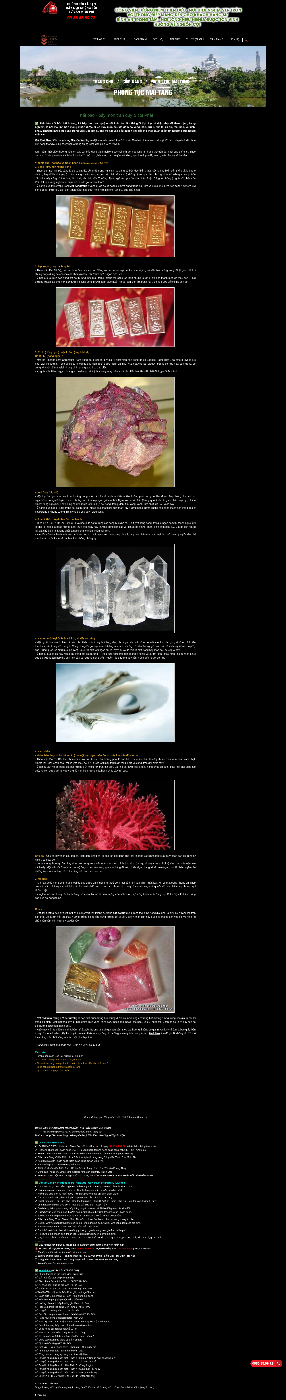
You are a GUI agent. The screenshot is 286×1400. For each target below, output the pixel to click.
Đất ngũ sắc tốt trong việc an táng (56, 1278)
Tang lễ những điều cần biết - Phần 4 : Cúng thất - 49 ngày (69, 1369)
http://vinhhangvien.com (60, 1264)
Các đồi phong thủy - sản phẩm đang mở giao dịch (65, 1326)
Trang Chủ (87, 40)
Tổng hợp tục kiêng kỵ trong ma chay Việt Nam (63, 1355)
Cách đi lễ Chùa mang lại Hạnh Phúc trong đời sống (66, 1296)
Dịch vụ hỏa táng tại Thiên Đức (55, 1344)
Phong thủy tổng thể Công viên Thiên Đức (61, 1275)
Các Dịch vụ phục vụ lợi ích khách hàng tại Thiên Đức (67, 1315)
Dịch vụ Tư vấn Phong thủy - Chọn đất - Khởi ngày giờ (68, 1348)
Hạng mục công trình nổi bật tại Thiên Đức (61, 1318)
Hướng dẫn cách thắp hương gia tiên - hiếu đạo (64, 1304)
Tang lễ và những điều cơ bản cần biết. (58, 1311)
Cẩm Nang (213, 40)
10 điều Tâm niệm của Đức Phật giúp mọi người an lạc (67, 1293)
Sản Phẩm (129, 40)
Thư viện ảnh (189, 40)
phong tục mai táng (169, 82)
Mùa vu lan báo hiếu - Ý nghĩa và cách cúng (62, 1333)
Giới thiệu (107, 40)
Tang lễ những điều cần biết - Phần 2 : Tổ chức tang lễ (67, 1362)
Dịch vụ (149, 40)
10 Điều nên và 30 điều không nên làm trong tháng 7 (66, 1337)
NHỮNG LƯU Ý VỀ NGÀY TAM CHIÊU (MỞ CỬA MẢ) (67, 1377)
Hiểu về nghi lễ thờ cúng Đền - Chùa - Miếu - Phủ (64, 1307)
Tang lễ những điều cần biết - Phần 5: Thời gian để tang (67, 1373)
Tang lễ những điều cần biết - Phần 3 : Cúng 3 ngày (65, 1366)
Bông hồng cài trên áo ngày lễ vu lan (58, 1329)
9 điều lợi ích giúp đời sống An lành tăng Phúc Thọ (65, 1289)
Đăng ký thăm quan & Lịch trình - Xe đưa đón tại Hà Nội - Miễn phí (74, 1322)
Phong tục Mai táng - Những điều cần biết (61, 1351)
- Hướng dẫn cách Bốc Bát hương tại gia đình (59, 1056)
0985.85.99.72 (262, 1363)
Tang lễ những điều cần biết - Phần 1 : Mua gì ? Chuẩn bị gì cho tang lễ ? (76, 1358)
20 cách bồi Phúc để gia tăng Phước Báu (60, 1285)
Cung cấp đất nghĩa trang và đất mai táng (60, 1340)
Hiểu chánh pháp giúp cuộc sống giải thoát (61, 1300)
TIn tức (167, 40)
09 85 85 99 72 (81, 17)
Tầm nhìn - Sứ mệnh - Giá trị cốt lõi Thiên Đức (63, 1282)
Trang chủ (103, 82)
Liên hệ (233, 40)
